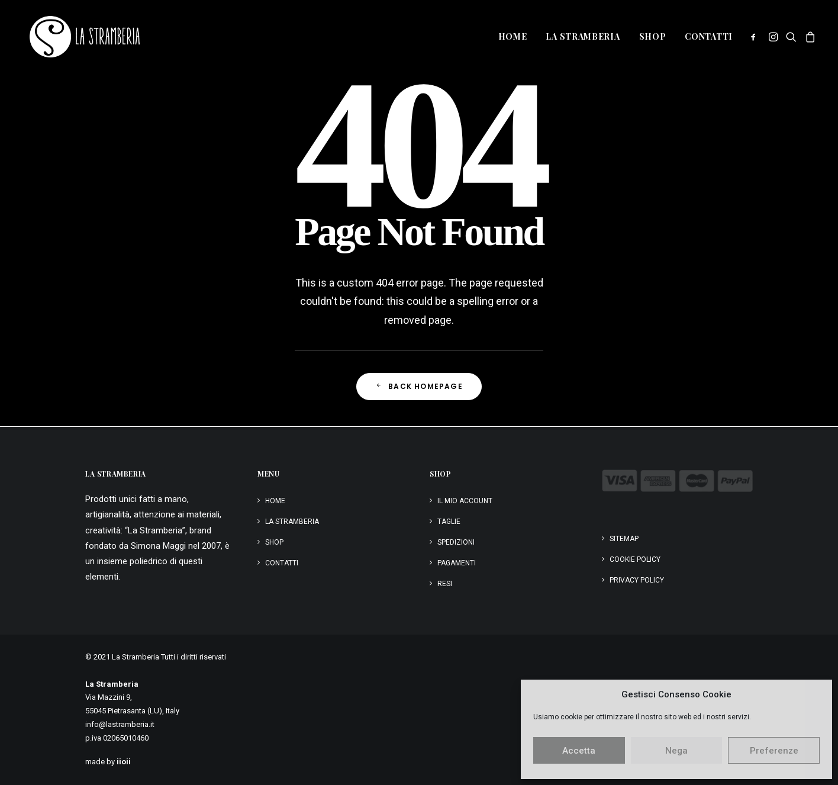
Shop (652, 36)
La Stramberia (583, 36)
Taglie (448, 521)
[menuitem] (513, 36)
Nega (676, 750)
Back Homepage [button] (419, 386)
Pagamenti (456, 563)
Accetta (578, 750)
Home (512, 36)
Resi (444, 584)
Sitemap (624, 539)
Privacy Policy (637, 580)
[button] (755, 36)
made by (108, 761)
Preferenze (774, 750)
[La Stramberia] (76, 36)
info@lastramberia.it (119, 724)
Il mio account (464, 501)
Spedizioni (456, 542)
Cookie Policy (635, 559)
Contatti (709, 36)
